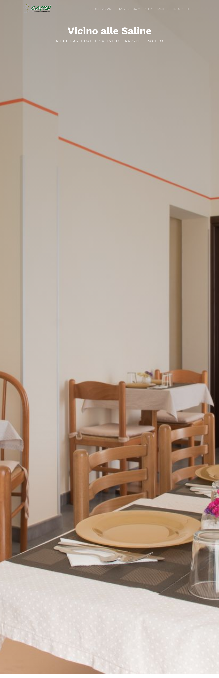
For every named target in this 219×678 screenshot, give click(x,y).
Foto (148, 8)
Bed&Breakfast (101, 8)
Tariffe (163, 8)
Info (176, 8)
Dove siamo (128, 8)
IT (188, 8)
